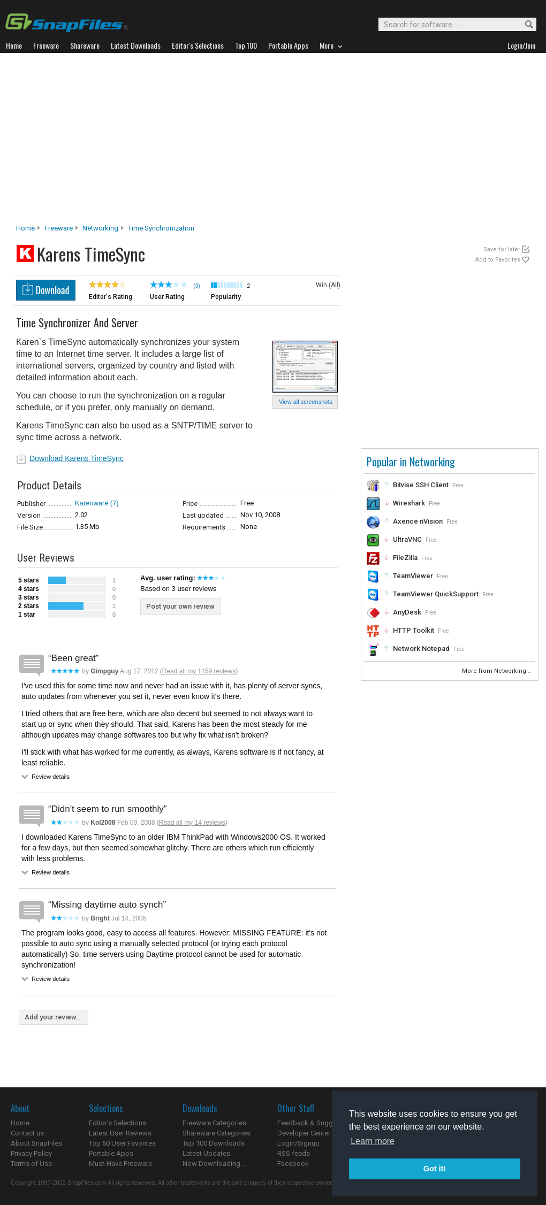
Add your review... (53, 1017)
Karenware (92, 503)
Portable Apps (111, 1153)
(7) (114, 503)
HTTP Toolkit (413, 630)
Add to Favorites (497, 259)
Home (25, 228)
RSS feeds (293, 1153)
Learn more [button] (373, 1141)
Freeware (58, 228)
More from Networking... (497, 670)
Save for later (501, 249)
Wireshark (409, 503)
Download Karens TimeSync (76, 458)
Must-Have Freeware (120, 1164)
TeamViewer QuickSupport (436, 594)
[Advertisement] (273, 141)
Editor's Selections (117, 1123)
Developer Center (303, 1133)
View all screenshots (305, 401)
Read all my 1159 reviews (199, 671)
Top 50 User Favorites (122, 1143)
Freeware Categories (214, 1123)
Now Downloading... (214, 1164)
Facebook (293, 1164)
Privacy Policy (31, 1153)
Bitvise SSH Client (421, 485)
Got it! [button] (434, 1168)
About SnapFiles (36, 1143)
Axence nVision (418, 521)
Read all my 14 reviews (192, 822)
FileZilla (405, 558)
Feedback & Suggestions (316, 1123)
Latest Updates (206, 1153)
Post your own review (180, 606)
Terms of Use (31, 1164)
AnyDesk (407, 612)
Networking (100, 228)
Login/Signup (298, 1143)
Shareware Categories (217, 1133)
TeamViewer (413, 576)
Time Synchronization (161, 228)
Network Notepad (421, 648)
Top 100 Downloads (214, 1143)
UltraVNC (407, 539)
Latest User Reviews (120, 1133)
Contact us (27, 1133)
